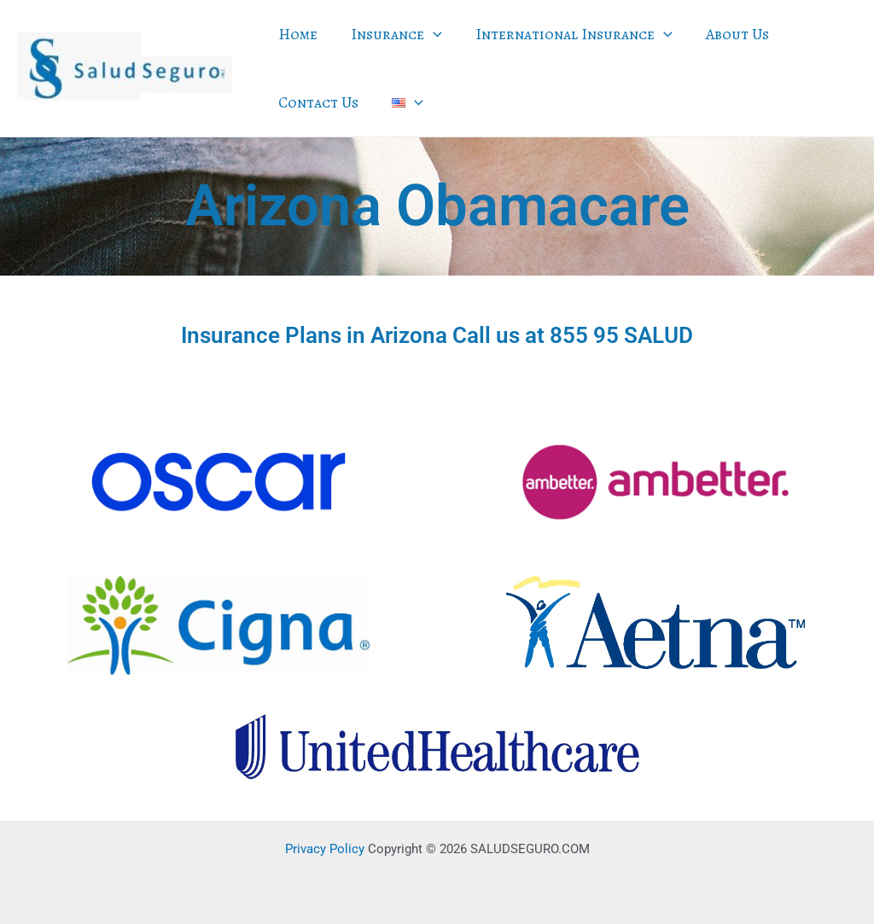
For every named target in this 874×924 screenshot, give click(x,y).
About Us (728, 34)
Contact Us (317, 102)
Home (297, 34)
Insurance (393, 34)
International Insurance (568, 34)
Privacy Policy (324, 849)
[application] (430, 34)
